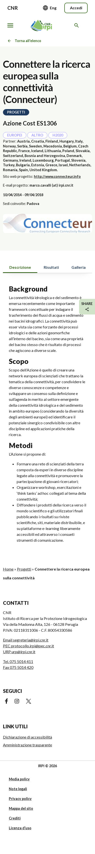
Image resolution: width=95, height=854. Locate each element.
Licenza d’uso (20, 828)
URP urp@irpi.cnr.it (19, 651)
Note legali (18, 789)
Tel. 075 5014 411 (18, 661)
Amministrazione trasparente (27, 744)
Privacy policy (20, 799)
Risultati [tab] (51, 267)
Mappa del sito (21, 808)
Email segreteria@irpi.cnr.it (25, 640)
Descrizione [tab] (20, 267)
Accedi (76, 7)
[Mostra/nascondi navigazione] (10, 25)
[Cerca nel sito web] (77, 25)
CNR (12, 8)
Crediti (15, 818)
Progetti (24, 569)
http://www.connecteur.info (57, 176)
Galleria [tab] (78, 267)
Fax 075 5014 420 (18, 667)
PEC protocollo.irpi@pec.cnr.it (28, 645)
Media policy (19, 779)
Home (8, 569)
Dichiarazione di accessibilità (27, 737)
